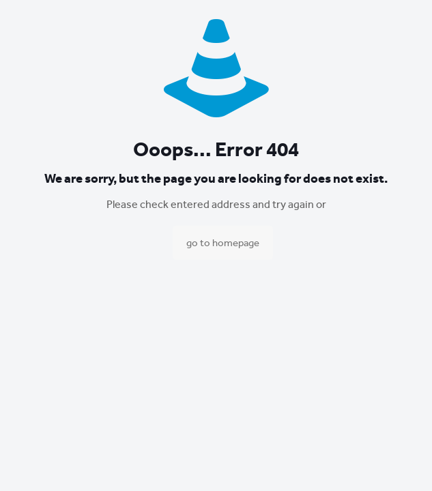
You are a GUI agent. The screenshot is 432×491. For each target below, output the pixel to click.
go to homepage (222, 243)
